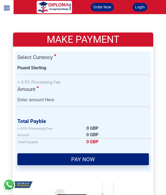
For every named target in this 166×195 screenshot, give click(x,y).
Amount (28, 89)
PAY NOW (83, 159)
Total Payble (31, 121)
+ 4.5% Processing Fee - (35, 128)
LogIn (140, 7)
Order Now (102, 7)
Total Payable (27, 142)
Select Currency (36, 57)
